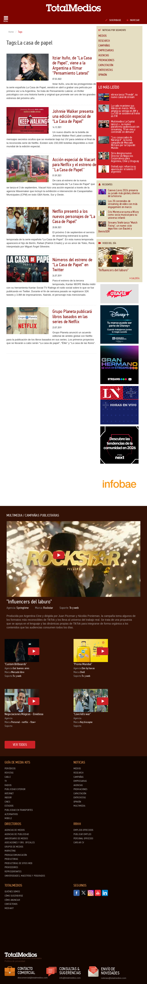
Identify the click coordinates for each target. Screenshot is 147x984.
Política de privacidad (15, 961)
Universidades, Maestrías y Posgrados (25, 875)
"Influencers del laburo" (113, 270)
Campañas (104, 45)
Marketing (10, 850)
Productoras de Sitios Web (18, 863)
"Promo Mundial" (83, 664)
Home (11, 31)
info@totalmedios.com (70, 978)
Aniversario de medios (16, 838)
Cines (7, 801)
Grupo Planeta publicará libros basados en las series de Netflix (72, 316)
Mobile (8, 818)
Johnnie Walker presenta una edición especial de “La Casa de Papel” (73, 116)
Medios (102, 35)
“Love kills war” (82, 714)
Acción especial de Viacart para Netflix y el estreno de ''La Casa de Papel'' (74, 165)
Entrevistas (105, 70)
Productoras (11, 859)
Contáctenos (11, 904)
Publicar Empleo (82, 834)
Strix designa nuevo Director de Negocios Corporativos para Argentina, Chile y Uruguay (118, 157)
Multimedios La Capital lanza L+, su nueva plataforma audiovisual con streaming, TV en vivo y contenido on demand (118, 127)
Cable (8, 777)
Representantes (13, 871)
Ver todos (20, 745)
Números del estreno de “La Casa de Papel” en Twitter (72, 265)
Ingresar (133, 20)
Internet (9, 793)
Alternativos (11, 814)
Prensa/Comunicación (16, 855)
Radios (8, 785)
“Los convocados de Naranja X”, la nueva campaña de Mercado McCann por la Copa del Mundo (116, 143)
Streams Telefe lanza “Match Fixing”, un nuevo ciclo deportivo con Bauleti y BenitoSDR (117, 227)
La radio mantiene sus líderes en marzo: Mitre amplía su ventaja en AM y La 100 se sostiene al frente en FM (119, 111)
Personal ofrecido (83, 838)
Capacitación (105, 65)
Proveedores (11, 867)
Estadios (9, 805)
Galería (134, 278)
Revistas (9, 772)
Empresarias (106, 50)
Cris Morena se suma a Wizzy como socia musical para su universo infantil (118, 214)
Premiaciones (106, 60)
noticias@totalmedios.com (113, 978)
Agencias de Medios (15, 830)
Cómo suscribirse (14, 895)
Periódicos (10, 768)
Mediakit (9, 908)
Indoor (8, 797)
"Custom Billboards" (16, 664)
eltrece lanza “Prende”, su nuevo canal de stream (118, 97)
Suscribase (113, 20)
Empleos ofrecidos (83, 830)
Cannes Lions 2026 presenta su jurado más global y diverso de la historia (119, 193)
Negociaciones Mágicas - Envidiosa (24, 714)
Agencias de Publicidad (17, 834)
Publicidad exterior (15, 789)
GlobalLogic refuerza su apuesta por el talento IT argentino (117, 169)
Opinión (102, 74)
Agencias (103, 55)
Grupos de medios (14, 846)
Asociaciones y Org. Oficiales (20, 842)
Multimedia (79, 805)
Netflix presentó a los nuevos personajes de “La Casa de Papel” (73, 216)
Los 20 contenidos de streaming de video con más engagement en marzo (117, 204)
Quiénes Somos (12, 891)
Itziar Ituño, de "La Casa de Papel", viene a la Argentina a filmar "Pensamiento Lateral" (72, 65)
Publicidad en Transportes (19, 810)
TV (6, 781)
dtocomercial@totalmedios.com (32, 978)
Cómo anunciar (12, 900)
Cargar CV (79, 842)
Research (104, 40)
